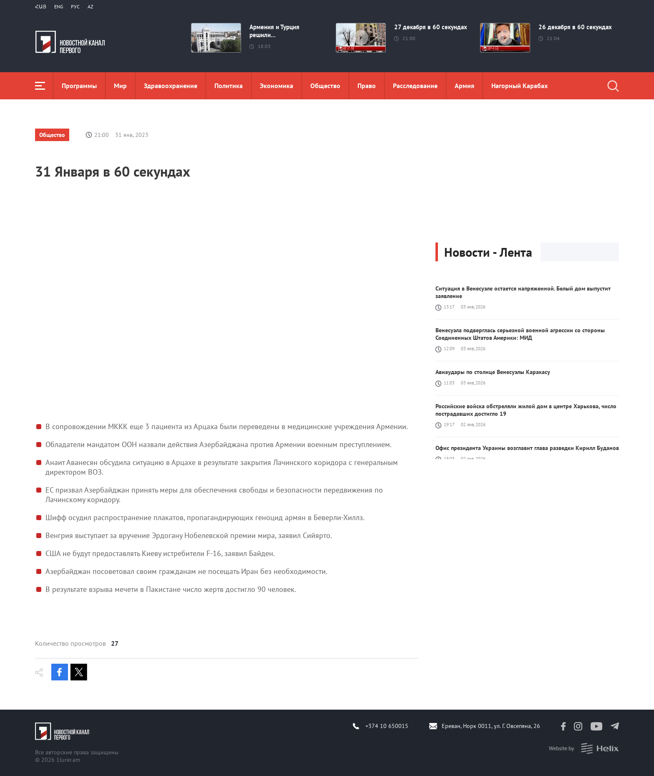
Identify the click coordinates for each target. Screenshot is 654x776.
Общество (325, 85)
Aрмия (464, 85)
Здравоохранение (170, 85)
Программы (79, 85)
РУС (75, 6)
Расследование (415, 85)
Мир (120, 85)
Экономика (276, 85)
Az (90, 6)
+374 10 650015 (386, 726)
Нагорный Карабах (519, 85)
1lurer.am (68, 759)
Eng (58, 6)
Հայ (40, 6)
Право (366, 85)
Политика (228, 85)
